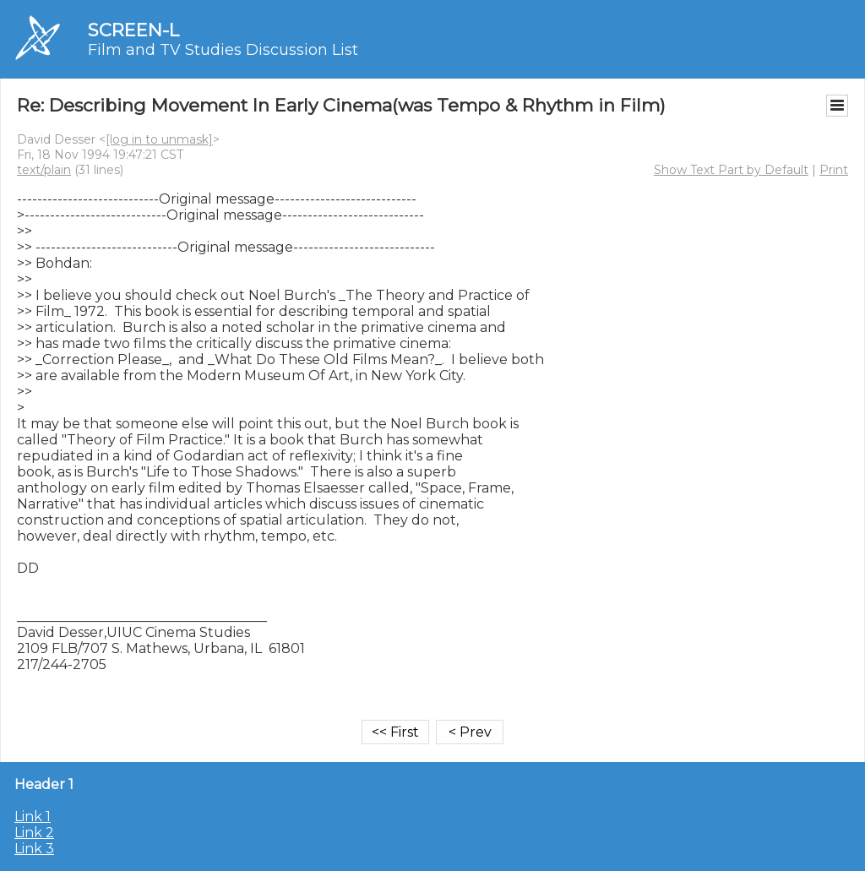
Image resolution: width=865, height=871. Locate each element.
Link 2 (34, 833)
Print (833, 169)
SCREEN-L (133, 30)
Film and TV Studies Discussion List (223, 50)
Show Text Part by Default (731, 169)
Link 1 (32, 816)
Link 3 (34, 849)
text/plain (44, 169)
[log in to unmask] (159, 139)
